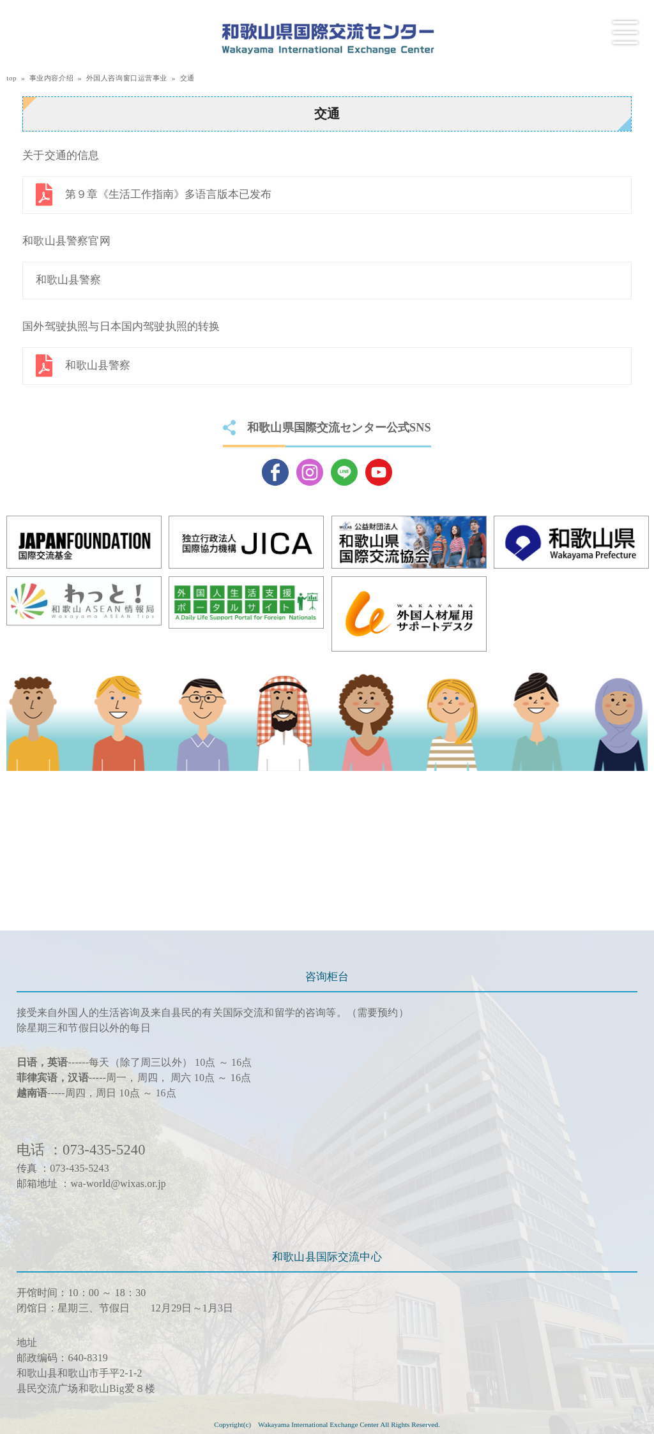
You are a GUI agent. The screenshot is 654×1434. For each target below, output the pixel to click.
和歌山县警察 (68, 280)
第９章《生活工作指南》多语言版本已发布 (168, 194)
